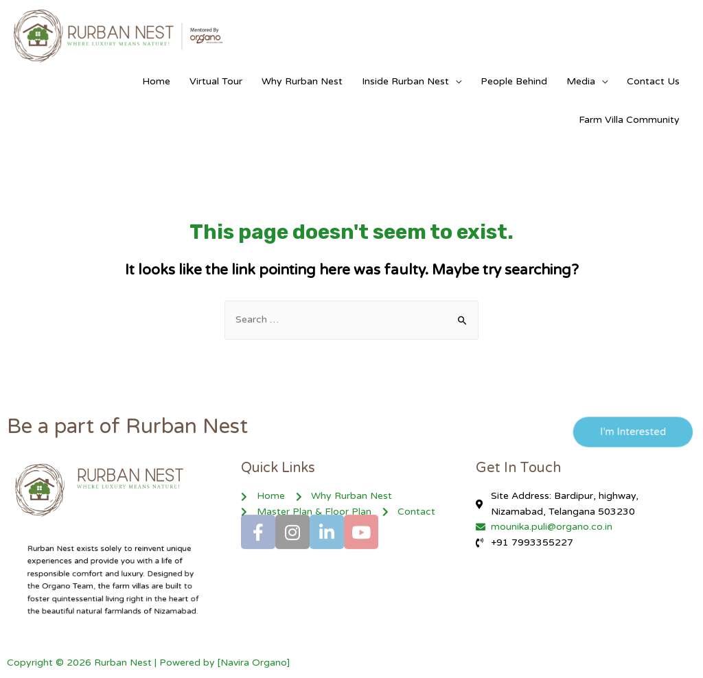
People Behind (514, 81)
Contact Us (653, 81)
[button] (627, 432)
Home (156, 81)
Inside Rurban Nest (405, 81)
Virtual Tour (215, 81)
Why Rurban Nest (302, 81)
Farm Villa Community (629, 120)
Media (580, 81)
